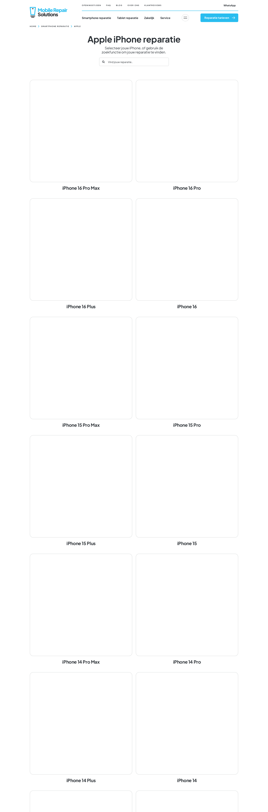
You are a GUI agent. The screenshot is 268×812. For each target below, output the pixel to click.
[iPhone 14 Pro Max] (81, 609)
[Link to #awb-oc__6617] (185, 17)
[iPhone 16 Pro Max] (81, 135)
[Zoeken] (103, 62)
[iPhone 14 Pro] (187, 609)
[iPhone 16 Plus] (81, 254)
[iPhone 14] (187, 728)
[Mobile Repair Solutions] (48, 8)
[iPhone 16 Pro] (187, 135)
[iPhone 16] (187, 254)
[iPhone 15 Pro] (187, 372)
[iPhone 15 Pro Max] (81, 372)
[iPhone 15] (187, 491)
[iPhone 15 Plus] (81, 491)
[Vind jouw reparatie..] (134, 62)
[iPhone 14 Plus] (81, 728)
